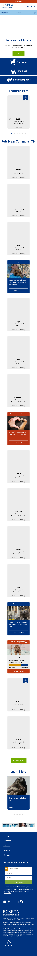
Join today (19, 443)
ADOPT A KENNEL (18, 633)
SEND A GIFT (18, 291)
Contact (6, 855)
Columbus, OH (19, 13)
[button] (24, 6)
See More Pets (18, 761)
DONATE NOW (18, 671)
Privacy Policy (7, 893)
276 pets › (6, 13)
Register (18, 54)
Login (34, 13)
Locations (7, 841)
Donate (6, 836)
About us (6, 846)
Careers (6, 850)
